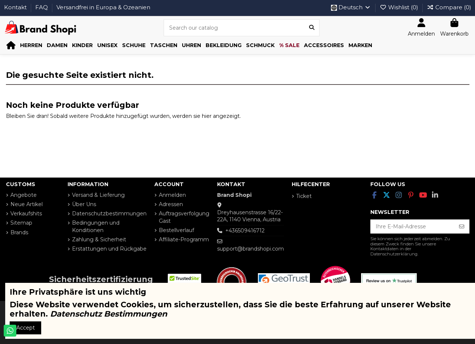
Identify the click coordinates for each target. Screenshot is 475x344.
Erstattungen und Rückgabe (109, 248)
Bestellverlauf (176, 230)
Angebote (23, 195)
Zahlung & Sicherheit (99, 239)
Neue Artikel (26, 204)
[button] (31, 45)
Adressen (171, 204)
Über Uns (84, 204)
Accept (25, 327)
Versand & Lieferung (98, 195)
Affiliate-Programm (184, 239)
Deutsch (351, 7)
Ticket (304, 196)
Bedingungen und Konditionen (95, 226)
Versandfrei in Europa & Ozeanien (103, 7)
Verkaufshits (26, 213)
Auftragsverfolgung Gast (184, 217)
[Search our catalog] (312, 27)
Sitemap (21, 222)
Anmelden (172, 195)
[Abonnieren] (461, 226)
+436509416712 (245, 230)
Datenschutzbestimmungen (109, 213)
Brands (19, 232)
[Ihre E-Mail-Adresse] (412, 226)
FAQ (42, 7)
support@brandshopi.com (250, 248)
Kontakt (16, 7)
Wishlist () (400, 7)
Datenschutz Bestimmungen (108, 313)
